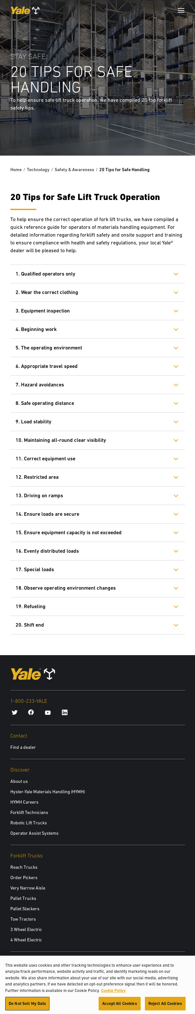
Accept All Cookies (119, 1006)
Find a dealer (23, 747)
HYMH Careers (24, 802)
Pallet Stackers (24, 908)
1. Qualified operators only (45, 274)
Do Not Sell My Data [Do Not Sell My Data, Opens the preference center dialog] (27, 1006)
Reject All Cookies (165, 1006)
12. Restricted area (37, 477)
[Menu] (181, 10)
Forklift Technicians (29, 812)
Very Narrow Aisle (27, 887)
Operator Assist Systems (34, 833)
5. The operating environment (49, 348)
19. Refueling (31, 606)
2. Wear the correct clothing (47, 292)
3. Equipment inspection (43, 311)
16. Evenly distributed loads (47, 551)
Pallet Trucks (23, 898)
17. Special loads (35, 569)
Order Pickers (24, 877)
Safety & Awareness (74, 169)
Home (16, 169)
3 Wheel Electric (26, 929)
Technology (38, 169)
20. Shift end (30, 625)
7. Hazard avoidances (40, 385)
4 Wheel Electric (26, 939)
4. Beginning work (36, 329)
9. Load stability (33, 422)
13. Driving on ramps (39, 495)
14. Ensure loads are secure (47, 514)
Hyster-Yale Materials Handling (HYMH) (47, 791)
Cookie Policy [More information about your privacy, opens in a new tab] (113, 992)
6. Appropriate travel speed (47, 366)
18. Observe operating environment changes (66, 588)
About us (19, 781)
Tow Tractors (23, 919)
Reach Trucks (24, 867)
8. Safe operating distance (45, 403)
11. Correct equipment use (45, 458)
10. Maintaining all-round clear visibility (61, 440)
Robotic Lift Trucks (28, 822)
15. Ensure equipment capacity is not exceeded (69, 532)
